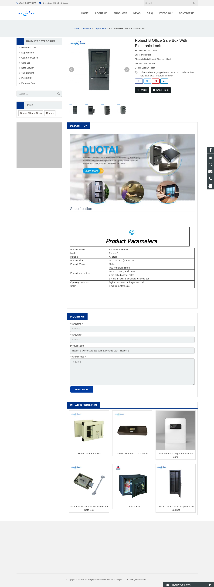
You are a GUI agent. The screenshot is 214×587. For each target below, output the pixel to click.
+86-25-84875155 (27, 3)
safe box (175, 72)
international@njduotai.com (54, 3)
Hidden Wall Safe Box (89, 453)
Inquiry (142, 90)
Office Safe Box (147, 72)
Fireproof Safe (28, 83)
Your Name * (76, 324)
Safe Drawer (27, 68)
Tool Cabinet (27, 73)
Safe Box (26, 63)
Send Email (161, 90)
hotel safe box (147, 75)
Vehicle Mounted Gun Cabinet (132, 453)
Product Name (77, 345)
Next (126, 69)
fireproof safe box (164, 75)
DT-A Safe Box (132, 506)
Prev (71, 69)
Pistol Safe (26, 78)
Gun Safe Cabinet (30, 57)
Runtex (50, 113)
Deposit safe (27, 52)
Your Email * (76, 335)
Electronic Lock (29, 47)
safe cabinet (188, 72)
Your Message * (78, 356)
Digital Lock (163, 72)
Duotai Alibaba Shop (31, 113)
